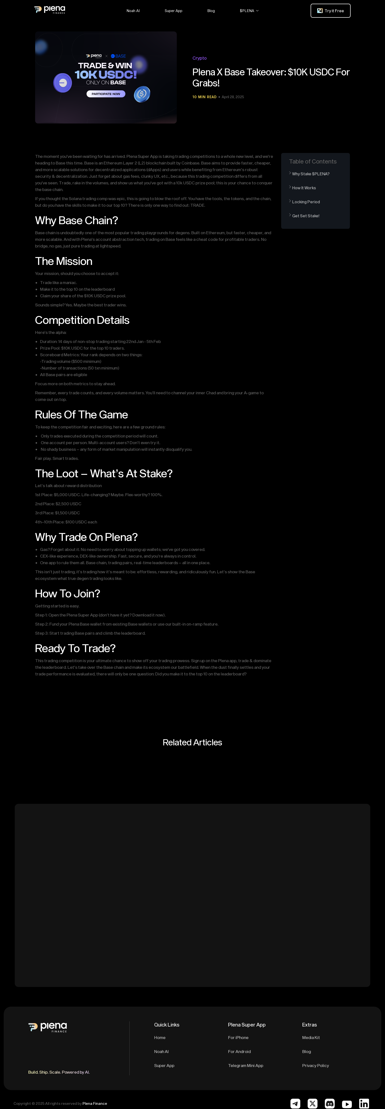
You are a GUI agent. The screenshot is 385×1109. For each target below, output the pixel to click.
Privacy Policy (315, 1065)
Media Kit (311, 1037)
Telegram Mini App (245, 1065)
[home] (72, 11)
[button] (133, 10)
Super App (164, 1065)
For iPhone (238, 1037)
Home (159, 1037)
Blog (306, 1051)
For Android (239, 1051)
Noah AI (161, 1051)
